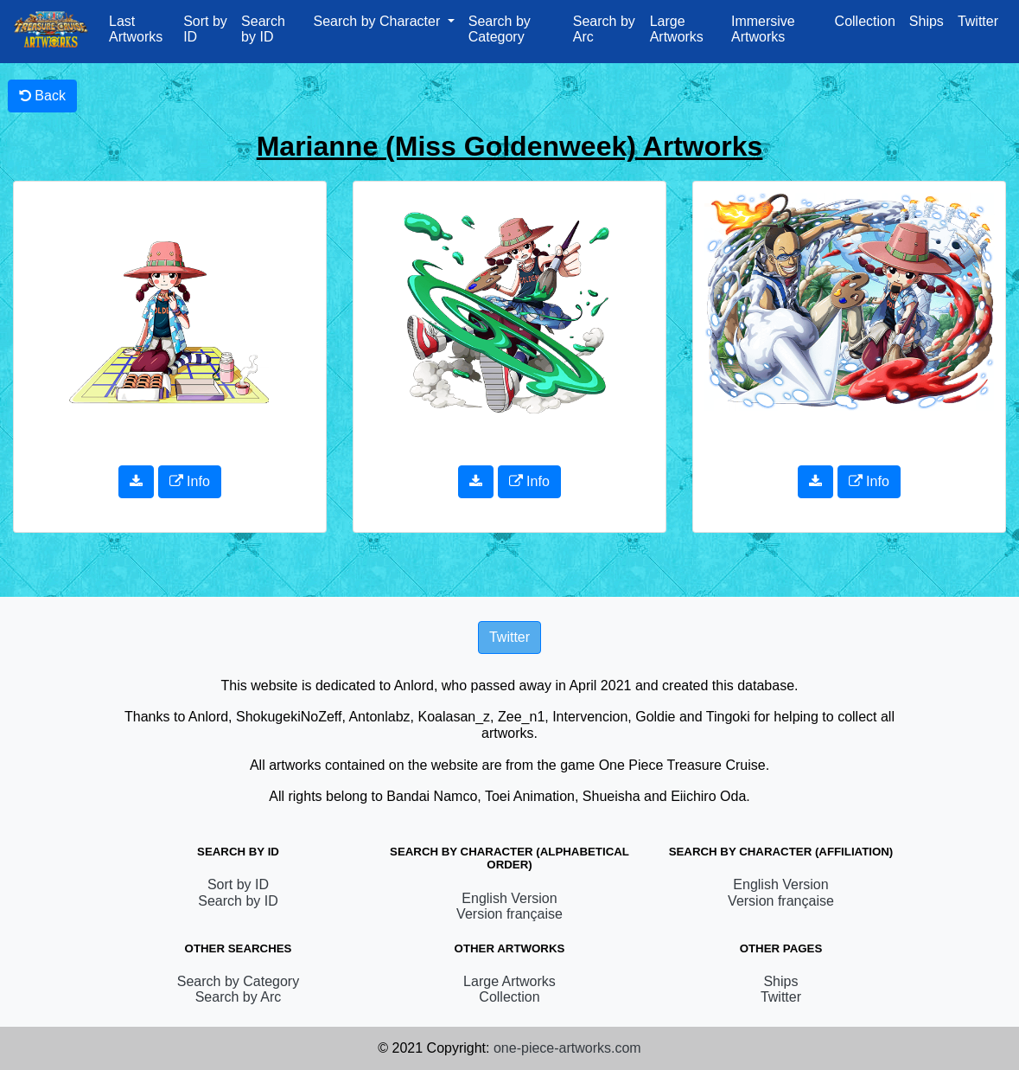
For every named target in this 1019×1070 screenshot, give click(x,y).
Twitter (978, 21)
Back (42, 95)
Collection (865, 21)
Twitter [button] (509, 637)
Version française (509, 914)
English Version (509, 898)
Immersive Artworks (763, 29)
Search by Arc (604, 29)
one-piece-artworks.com (567, 1048)
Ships (926, 21)
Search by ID (263, 29)
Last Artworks (135, 29)
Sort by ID (205, 29)
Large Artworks (677, 29)
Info (189, 481)
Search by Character (379, 21)
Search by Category (499, 29)
